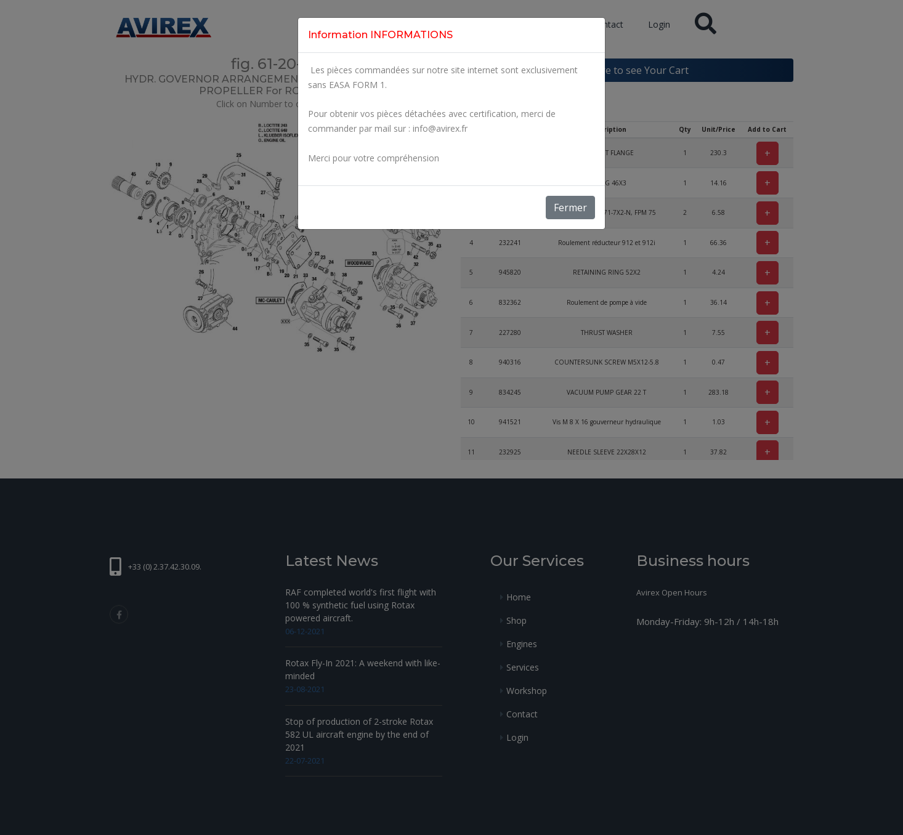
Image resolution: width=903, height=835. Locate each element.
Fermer (570, 207)
